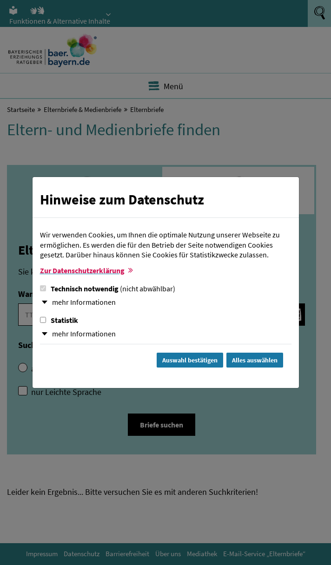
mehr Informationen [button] (84, 302)
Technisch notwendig (107, 288)
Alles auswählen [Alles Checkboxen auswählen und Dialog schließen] (255, 360)
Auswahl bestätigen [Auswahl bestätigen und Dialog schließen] (190, 360)
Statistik (59, 320)
